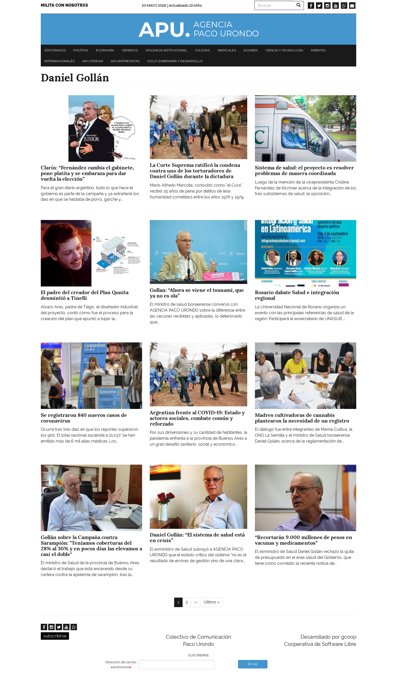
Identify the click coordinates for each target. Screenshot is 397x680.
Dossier (251, 50)
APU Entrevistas (125, 61)
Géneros (130, 50)
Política (80, 50)
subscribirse (54, 636)
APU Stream (92, 61)
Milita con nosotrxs (64, 5)
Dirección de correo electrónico (120, 664)
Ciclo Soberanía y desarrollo (175, 61)
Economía (105, 50)
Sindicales (226, 50)
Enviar (253, 664)
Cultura (202, 50)
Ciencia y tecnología (284, 50)
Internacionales (60, 61)
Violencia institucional (166, 50)
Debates (318, 50)
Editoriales (55, 50)
